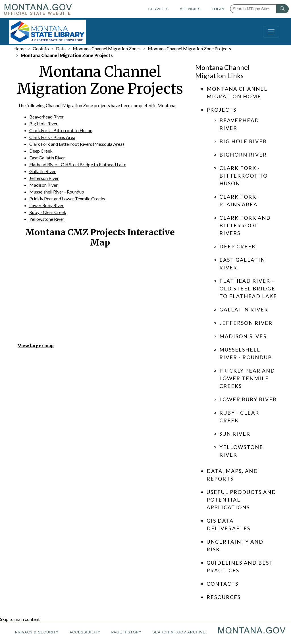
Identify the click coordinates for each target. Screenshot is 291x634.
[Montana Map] (100, 296)
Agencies (190, 9)
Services (158, 9)
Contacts (222, 584)
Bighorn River (243, 154)
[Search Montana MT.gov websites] (259, 8)
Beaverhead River (46, 116)
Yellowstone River (46, 219)
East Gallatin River (47, 157)
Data (61, 48)
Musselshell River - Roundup (56, 191)
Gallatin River (42, 171)
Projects (221, 110)
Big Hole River (43, 123)
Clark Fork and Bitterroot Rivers (60, 144)
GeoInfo (41, 48)
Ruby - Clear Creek (47, 212)
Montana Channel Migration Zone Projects (189, 48)
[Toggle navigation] (271, 32)
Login (218, 9)
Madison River (43, 185)
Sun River (234, 434)
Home (19, 48)
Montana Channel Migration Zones (107, 48)
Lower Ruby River (46, 205)
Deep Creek (41, 150)
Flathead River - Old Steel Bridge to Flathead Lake (77, 164)
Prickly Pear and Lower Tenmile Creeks (67, 198)
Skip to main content (20, 619)
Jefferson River (44, 178)
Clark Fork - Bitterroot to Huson (60, 130)
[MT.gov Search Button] (282, 8)
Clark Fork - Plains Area (52, 137)
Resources (224, 597)
